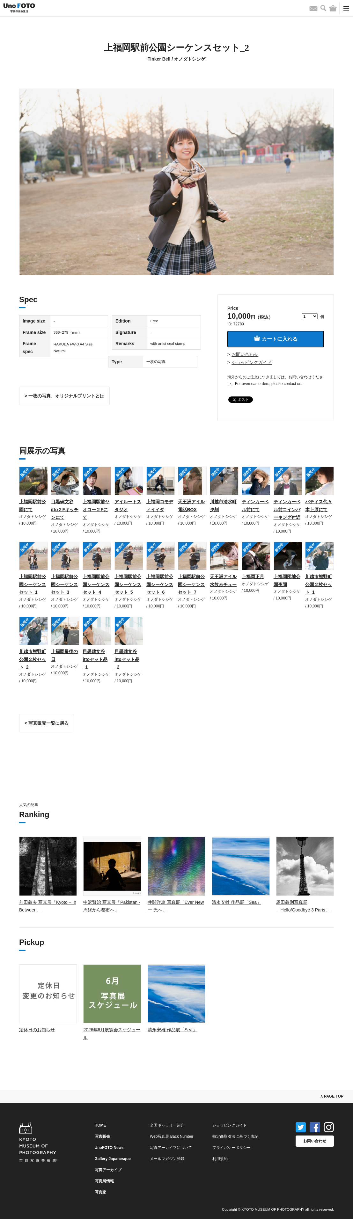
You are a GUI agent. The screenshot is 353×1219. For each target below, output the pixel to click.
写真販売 (102, 1136)
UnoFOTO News (109, 1147)
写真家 (100, 1192)
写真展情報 (104, 1181)
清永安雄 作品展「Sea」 (236, 902)
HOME (100, 1125)
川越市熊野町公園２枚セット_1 (318, 584)
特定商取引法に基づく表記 (235, 1136)
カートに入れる (275, 339)
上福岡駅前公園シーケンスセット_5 (127, 584)
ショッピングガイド (252, 362)
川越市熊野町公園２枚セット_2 (32, 659)
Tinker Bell (159, 59)
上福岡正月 (253, 576)
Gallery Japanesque (113, 1159)
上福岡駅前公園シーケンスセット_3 (64, 584)
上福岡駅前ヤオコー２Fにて (96, 509)
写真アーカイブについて (171, 1147)
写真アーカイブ (108, 1170)
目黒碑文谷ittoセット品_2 (126, 659)
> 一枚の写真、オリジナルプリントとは (64, 395)
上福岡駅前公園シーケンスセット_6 (159, 584)
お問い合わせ (245, 354)
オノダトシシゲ (189, 59)
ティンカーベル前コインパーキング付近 (287, 509)
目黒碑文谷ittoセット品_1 (95, 659)
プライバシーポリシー (231, 1147)
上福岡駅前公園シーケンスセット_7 (191, 584)
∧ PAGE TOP (331, 1096)
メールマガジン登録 (167, 1159)
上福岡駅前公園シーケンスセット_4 (96, 584)
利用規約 (220, 1159)
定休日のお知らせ (37, 1029)
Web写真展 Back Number (171, 1136)
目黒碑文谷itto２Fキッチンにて (64, 509)
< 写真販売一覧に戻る (47, 723)
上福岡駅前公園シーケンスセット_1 (32, 584)
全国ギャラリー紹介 (167, 1125)
